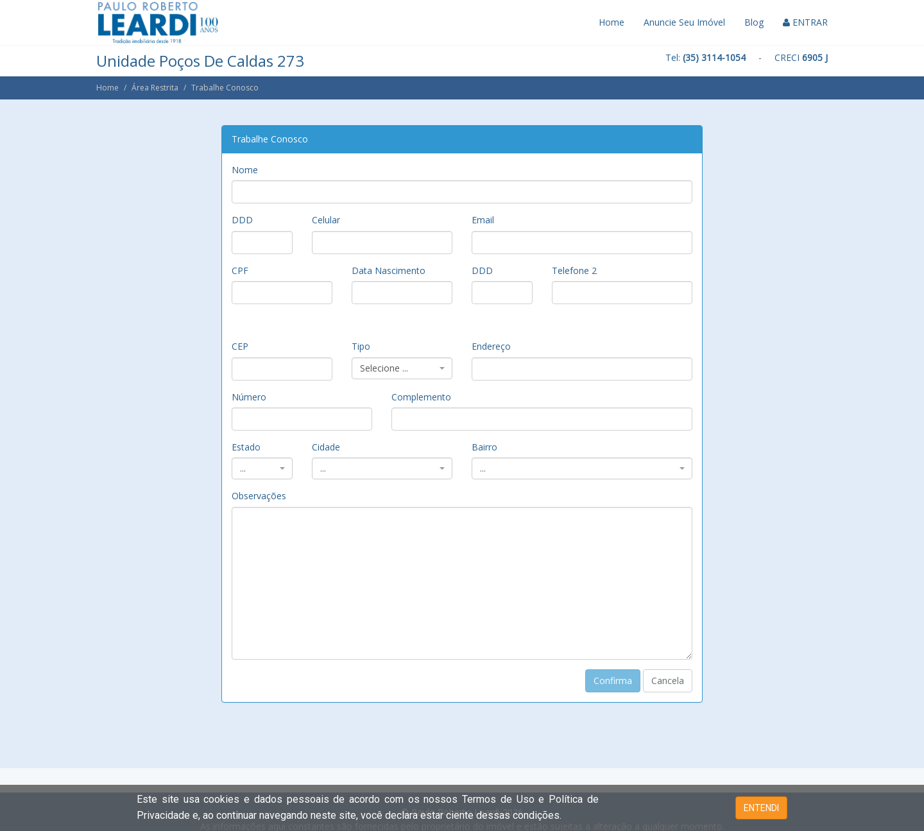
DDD (242, 220)
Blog (754, 22)
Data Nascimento (388, 270)
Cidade (326, 447)
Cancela (667, 680)
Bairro (484, 447)
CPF (240, 270)
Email (483, 220)
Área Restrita (155, 87)
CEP (240, 346)
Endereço (491, 346)
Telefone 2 (574, 270)
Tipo (361, 346)
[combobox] (402, 368)
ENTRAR (805, 22)
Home (611, 22)
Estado (246, 447)
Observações (259, 496)
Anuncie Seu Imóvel (684, 22)
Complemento (421, 397)
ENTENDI (761, 808)
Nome (245, 170)
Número (249, 397)
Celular (326, 220)
